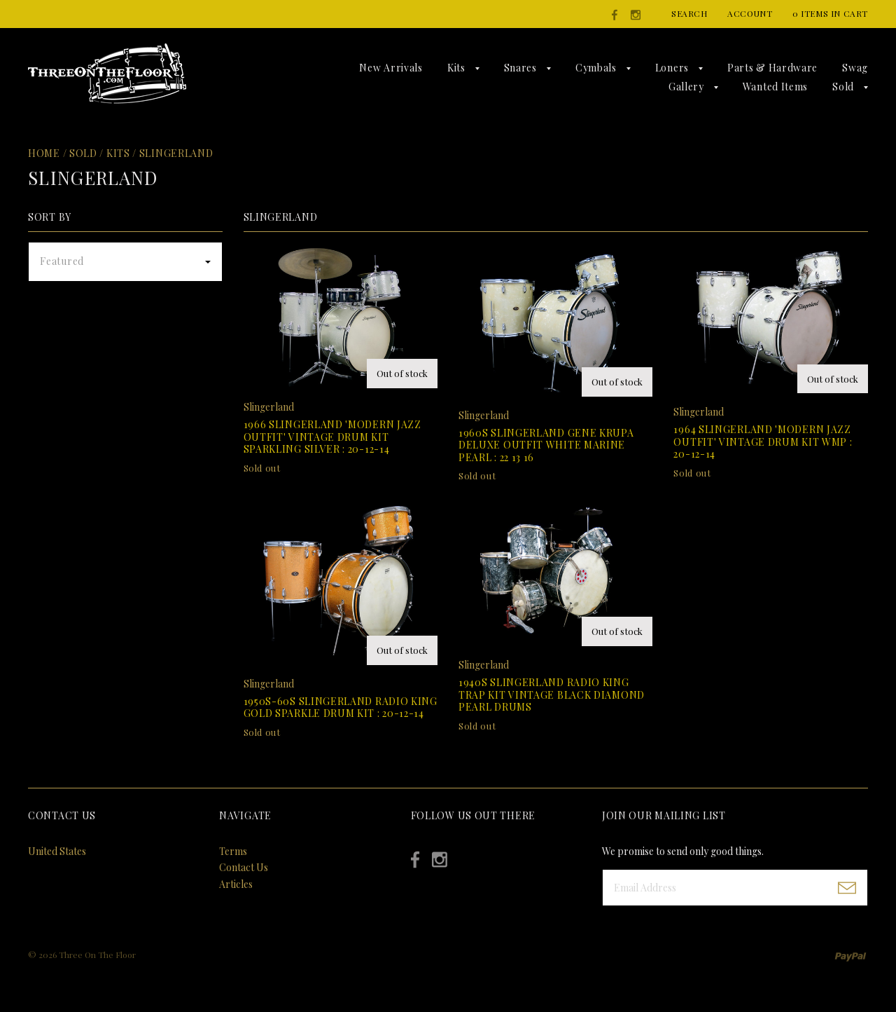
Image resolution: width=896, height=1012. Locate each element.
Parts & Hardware (772, 67)
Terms (233, 851)
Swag (855, 67)
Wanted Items (775, 86)
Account (749, 13)
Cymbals (596, 67)
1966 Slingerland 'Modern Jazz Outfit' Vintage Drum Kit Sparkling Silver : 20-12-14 (332, 437)
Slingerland (176, 153)
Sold (843, 86)
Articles (236, 884)
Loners (672, 67)
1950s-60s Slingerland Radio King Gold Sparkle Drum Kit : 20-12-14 (341, 707)
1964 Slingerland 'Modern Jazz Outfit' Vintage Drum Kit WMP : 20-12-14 (762, 441)
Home (44, 153)
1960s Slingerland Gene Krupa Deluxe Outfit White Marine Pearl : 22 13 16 (546, 445)
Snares (520, 67)
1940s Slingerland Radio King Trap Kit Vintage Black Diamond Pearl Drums (551, 694)
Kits (456, 67)
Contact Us (243, 867)
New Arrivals (390, 67)
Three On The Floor (97, 954)
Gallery (686, 86)
